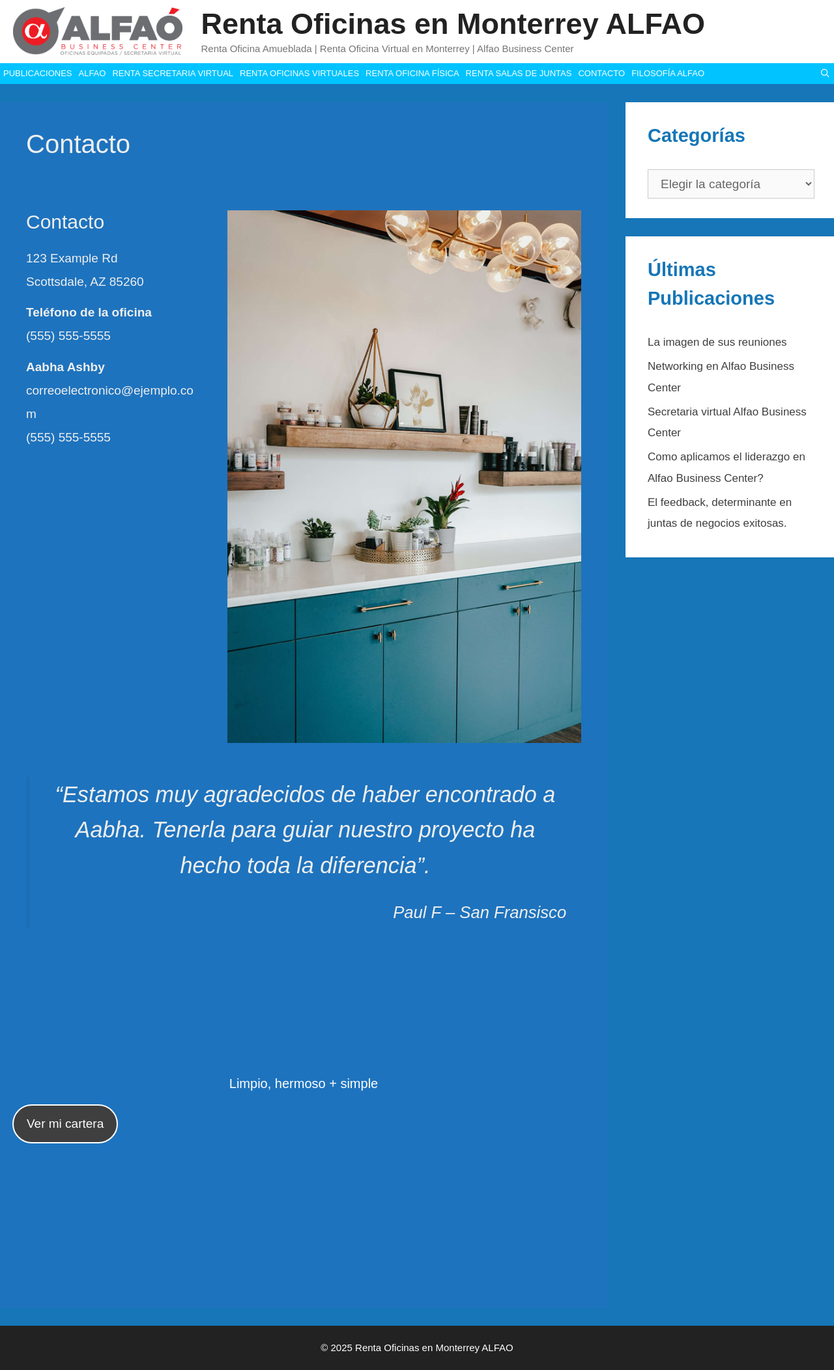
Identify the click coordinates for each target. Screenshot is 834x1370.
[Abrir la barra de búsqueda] (825, 73)
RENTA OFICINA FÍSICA (412, 73)
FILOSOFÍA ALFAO (667, 73)
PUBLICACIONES (37, 73)
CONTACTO (601, 73)
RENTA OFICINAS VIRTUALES (299, 73)
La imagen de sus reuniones (717, 342)
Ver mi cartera (65, 1123)
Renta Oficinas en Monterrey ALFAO (453, 23)
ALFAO (92, 73)
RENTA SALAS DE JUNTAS (519, 73)
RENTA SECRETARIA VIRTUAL (172, 73)
